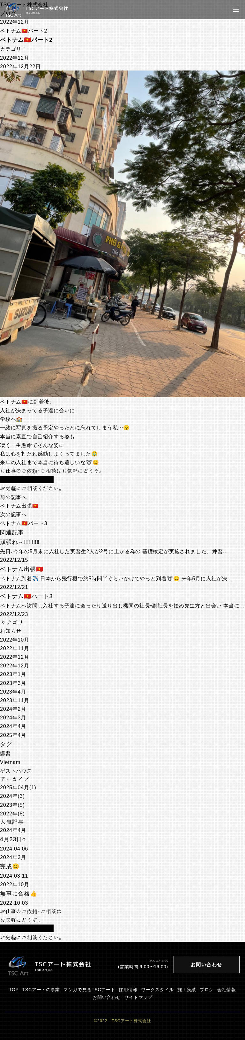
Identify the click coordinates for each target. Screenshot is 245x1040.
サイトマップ (138, 997)
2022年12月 (14, 21)
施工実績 (186, 989)
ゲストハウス (16, 770)
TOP (14, 989)
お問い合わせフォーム (27, 479)
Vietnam (10, 762)
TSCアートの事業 (41, 989)
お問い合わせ (107, 997)
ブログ (207, 989)
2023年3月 (13, 683)
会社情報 (226, 989)
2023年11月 (14, 700)
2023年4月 (13, 691)
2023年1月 (13, 674)
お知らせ (10, 630)
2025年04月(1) (18, 787)
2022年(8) (12, 813)
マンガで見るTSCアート (89, 989)
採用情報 (128, 989)
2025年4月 (13, 735)
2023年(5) (12, 804)
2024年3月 (13, 717)
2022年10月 (14, 639)
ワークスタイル (157, 989)
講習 (5, 753)
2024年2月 (13, 708)
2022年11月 (14, 648)
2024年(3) (12, 795)
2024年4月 (13, 726)
